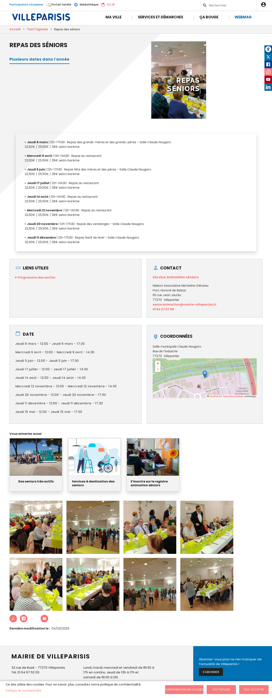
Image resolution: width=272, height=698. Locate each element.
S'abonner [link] (211, 673)
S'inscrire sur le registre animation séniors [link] (149, 485)
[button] (204, 376)
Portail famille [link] (61, 4)
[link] (268, 49)
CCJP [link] (111, 4)
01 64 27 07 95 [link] (163, 310)
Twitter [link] (268, 57)
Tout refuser (221, 689)
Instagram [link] (268, 72)
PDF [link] (13, 620)
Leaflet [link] (213, 397)
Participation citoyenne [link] (26, 4)
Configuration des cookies (184, 689)
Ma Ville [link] (113, 15)
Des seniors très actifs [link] (36, 483)
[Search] (228, 4)
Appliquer (205, 4)
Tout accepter (253, 689)
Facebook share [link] (23, 620)
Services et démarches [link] (160, 15)
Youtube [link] (268, 79)
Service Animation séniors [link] (176, 278)
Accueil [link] (15, 31)
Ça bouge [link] (208, 15)
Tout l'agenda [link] (37, 31)
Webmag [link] (243, 15)
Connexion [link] (264, 4)
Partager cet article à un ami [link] (44, 620)
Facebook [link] (268, 64)
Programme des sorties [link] (36, 279)
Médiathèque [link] (89, 4)
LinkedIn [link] (268, 87)
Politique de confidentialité (23, 691)
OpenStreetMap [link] (233, 397)
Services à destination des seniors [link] (93, 485)
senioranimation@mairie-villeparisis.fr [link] (184, 306)
